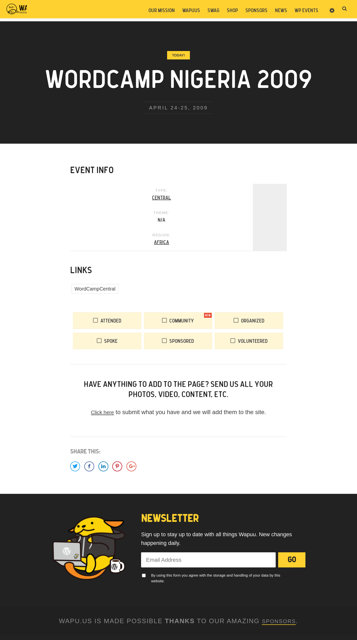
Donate (191, 603)
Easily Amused (148, 628)
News (280, 10)
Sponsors (255, 10)
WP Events (305, 10)
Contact (166, 603)
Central (106, 198)
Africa (250, 198)
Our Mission (161, 10)
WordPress (224, 628)
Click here (102, 368)
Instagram (192, 615)
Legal (179, 603)
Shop (231, 10)
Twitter (165, 615)
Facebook (178, 615)
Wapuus (32, 10)
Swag (212, 10)
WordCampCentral (94, 244)
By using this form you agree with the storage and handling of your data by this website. (215, 534)
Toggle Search (345, 10)
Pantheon (186, 628)
